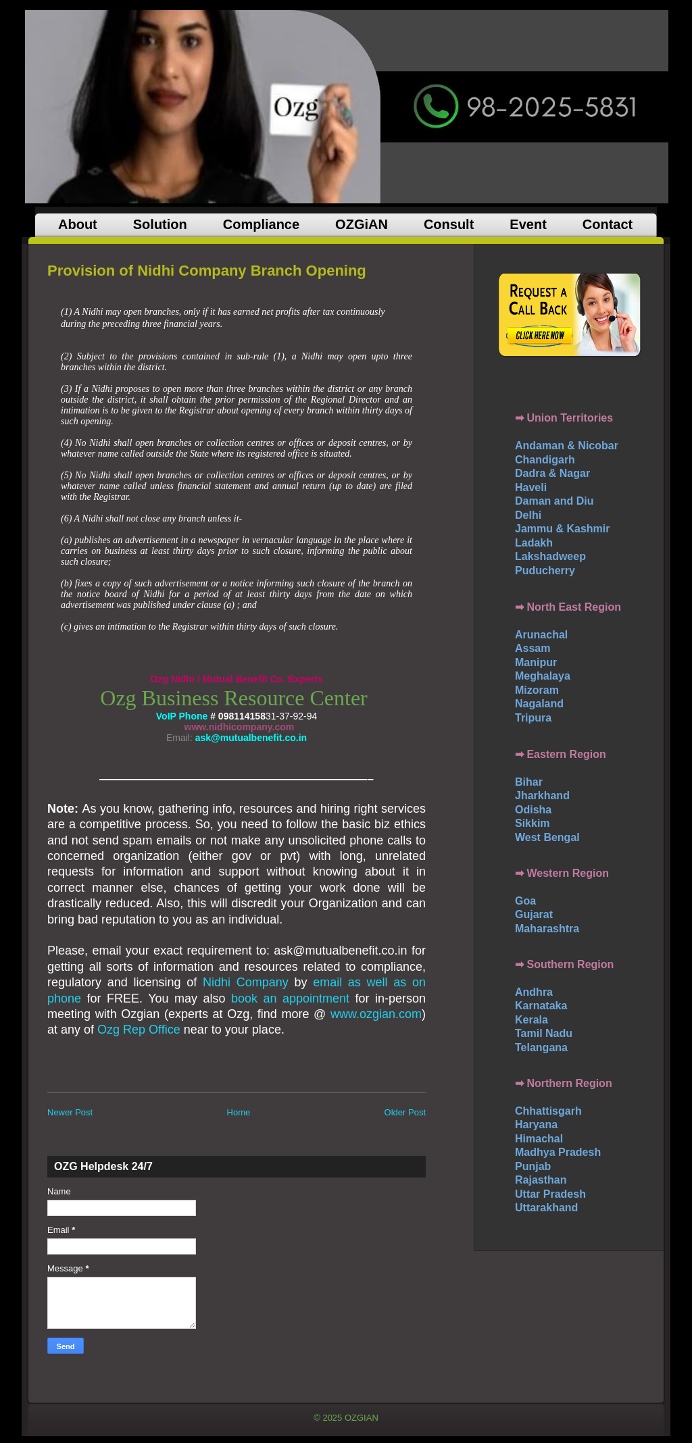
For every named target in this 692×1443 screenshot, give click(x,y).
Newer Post (70, 1112)
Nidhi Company (246, 982)
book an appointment (290, 998)
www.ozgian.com (376, 1014)
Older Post (405, 1112)
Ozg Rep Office (138, 1029)
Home (239, 1112)
